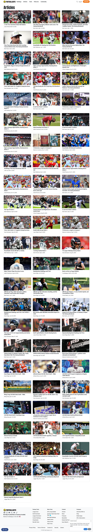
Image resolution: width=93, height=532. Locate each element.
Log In (80, 1)
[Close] (91, 521)
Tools (31, 1)
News (63, 513)
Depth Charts (50, 519)
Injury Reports (65, 522)
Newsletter (64, 518)
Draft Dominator (36, 513)
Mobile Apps (79, 515)
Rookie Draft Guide (66, 520)
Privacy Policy (32, 527)
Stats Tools (49, 523)
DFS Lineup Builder (51, 511)
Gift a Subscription (81, 518)
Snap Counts (50, 521)
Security (56, 527)
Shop (78, 513)
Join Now (86, 1)
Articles (25, 1)
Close (89, 529)
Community (44, 1)
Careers (62, 527)
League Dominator (37, 515)
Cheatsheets (35, 520)
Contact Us (50, 527)
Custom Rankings (37, 518)
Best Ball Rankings (51, 517)
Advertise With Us (81, 511)
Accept (85, 529)
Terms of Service (41, 527)
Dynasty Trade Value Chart (53, 514)
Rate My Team (36, 522)
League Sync (35, 511)
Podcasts (37, 1)
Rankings (19, 1)
